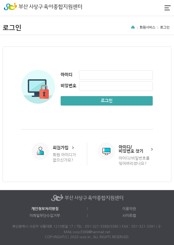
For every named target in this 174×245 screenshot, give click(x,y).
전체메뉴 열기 (167, 8)
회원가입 (60, 148)
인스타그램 (149, 8)
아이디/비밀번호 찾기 (131, 149)
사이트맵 (129, 215)
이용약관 (129, 209)
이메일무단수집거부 (44, 215)
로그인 (140, 8)
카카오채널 (158, 8)
